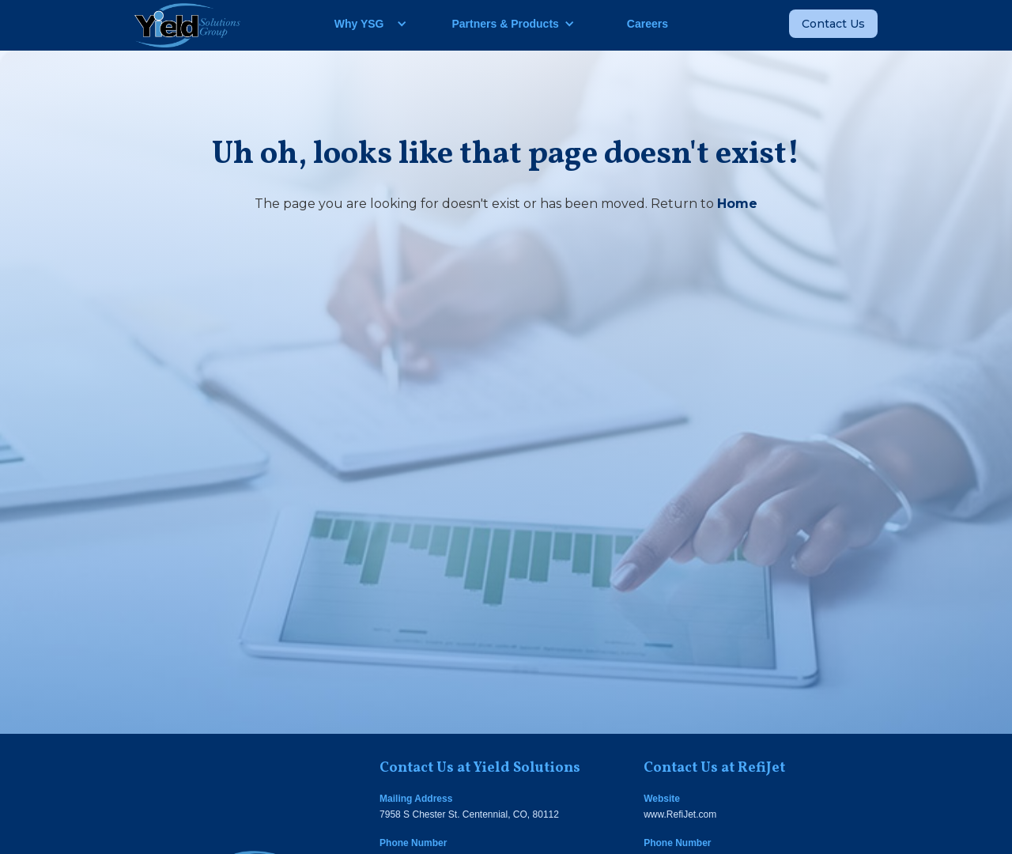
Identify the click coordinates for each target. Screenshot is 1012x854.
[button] (365, 23)
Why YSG (359, 23)
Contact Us (833, 24)
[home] (187, 25)
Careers (647, 23)
